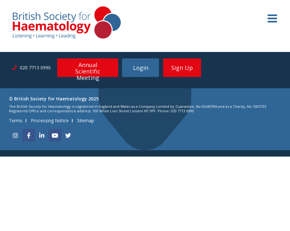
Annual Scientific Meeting (87, 69)
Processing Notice (50, 120)
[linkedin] (41, 135)
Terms (15, 120)
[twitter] (68, 135)
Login (140, 68)
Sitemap (85, 120)
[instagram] (15, 135)
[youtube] (54, 135)
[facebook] (28, 135)
